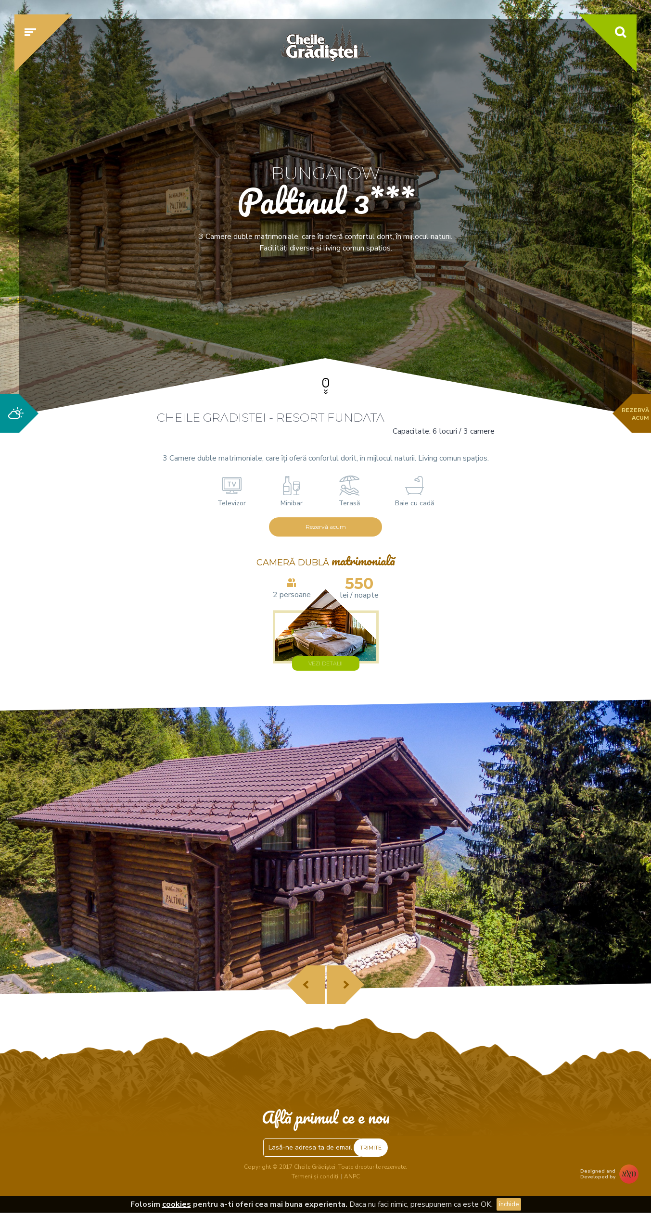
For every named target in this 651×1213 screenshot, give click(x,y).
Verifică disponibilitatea (510, 315)
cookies (176, 1204)
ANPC (352, 1176)
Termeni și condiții (316, 1176)
